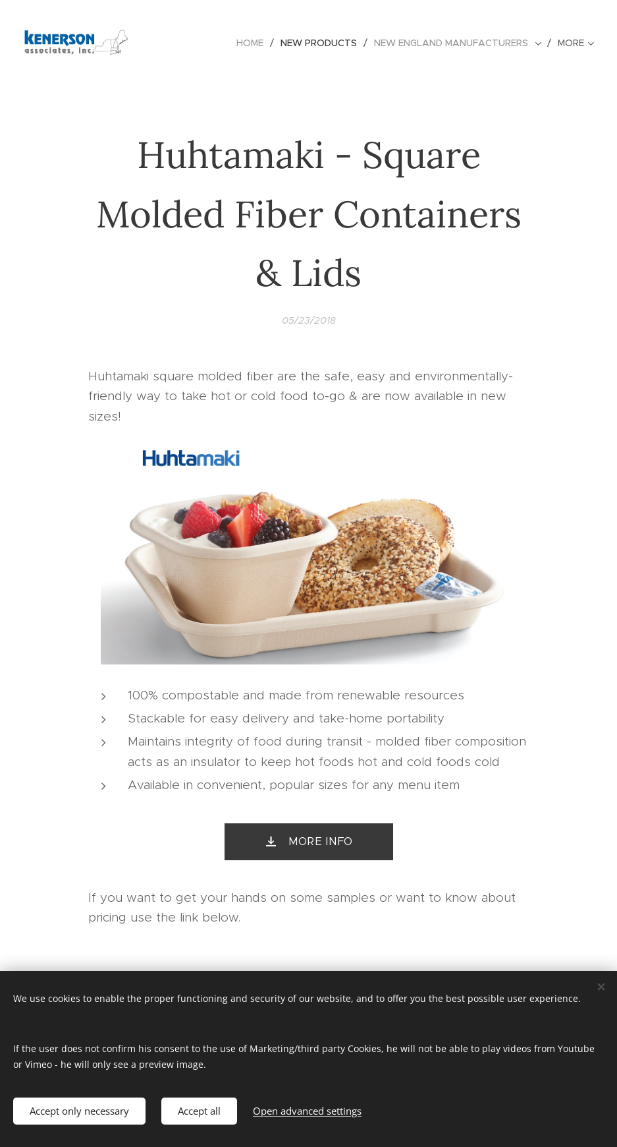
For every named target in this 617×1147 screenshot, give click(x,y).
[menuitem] (253, 42)
